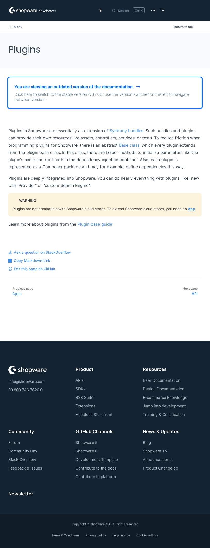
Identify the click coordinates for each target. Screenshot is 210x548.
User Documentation (161, 380)
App (191, 209)
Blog (147, 442)
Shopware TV (155, 451)
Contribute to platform (95, 476)
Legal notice (121, 535)
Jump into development (164, 405)
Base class (129, 145)
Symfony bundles (126, 130)
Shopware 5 (86, 442)
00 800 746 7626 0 (25, 389)
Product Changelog (160, 468)
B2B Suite (84, 397)
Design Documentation (163, 388)
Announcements (158, 459)
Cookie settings (147, 535)
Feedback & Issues (25, 468)
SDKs (80, 388)
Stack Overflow (22, 459)
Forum (14, 442)
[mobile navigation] (162, 10)
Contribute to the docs (95, 468)
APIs (79, 380)
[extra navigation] (153, 10)
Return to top (183, 27)
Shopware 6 (86, 451)
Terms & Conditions (65, 535)
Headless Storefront (93, 414)
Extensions (85, 405)
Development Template (96, 459)
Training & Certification (164, 414)
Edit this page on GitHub (31, 269)
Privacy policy (96, 535)
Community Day (22, 451)
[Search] (128, 10)
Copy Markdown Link (29, 260)
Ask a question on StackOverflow (39, 252)
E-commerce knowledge (165, 397)
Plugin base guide (95, 224)
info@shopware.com (27, 381)
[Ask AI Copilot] (100, 10)
